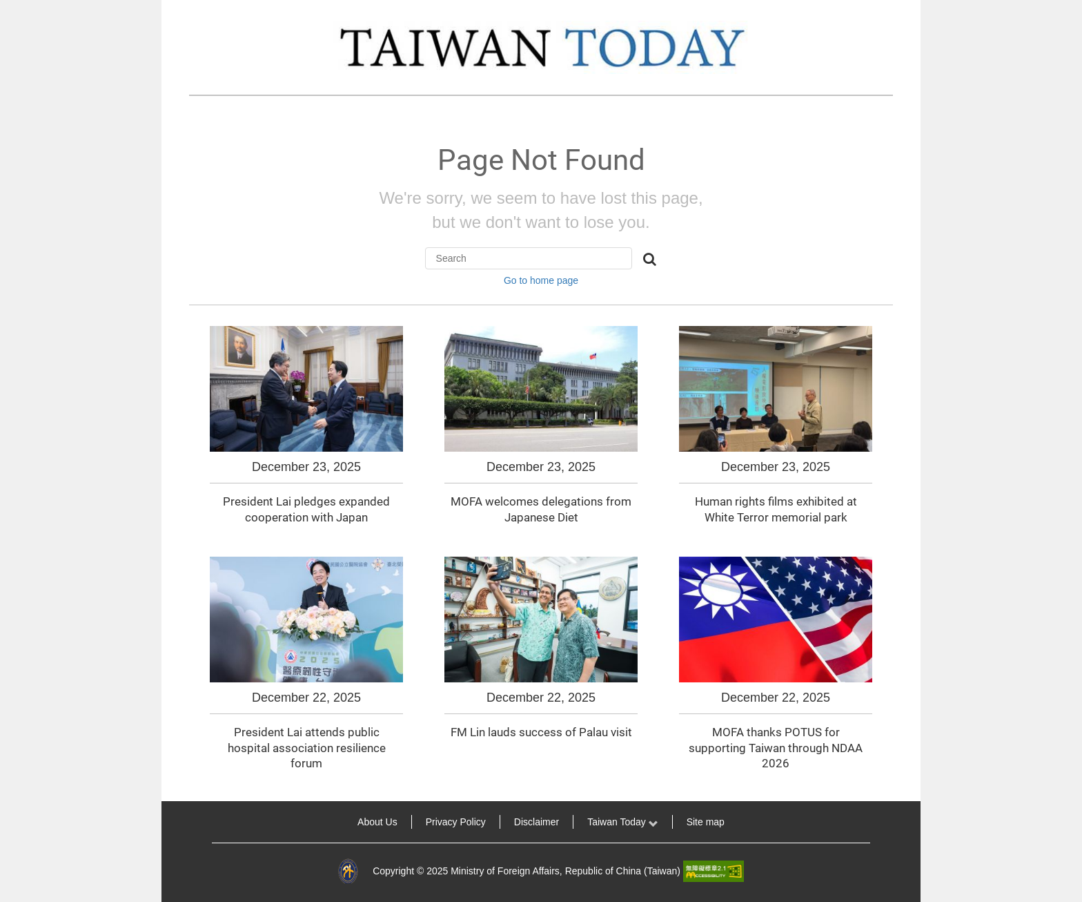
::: (181, 821)
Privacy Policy (456, 821)
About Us (377, 821)
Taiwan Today (622, 821)
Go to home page (541, 280)
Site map (706, 821)
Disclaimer (536, 821)
